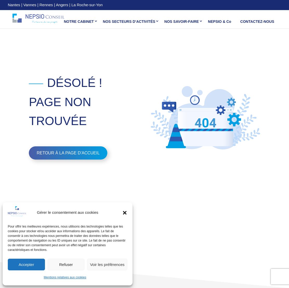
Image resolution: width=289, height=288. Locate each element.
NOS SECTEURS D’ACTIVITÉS (129, 21)
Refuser (66, 264)
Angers (62, 5)
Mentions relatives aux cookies (65, 277)
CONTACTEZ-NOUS (257, 21)
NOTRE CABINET (79, 21)
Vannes (29, 5)
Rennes (46, 5)
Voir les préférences (107, 264)
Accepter (26, 264)
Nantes (14, 5)
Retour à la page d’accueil (68, 153)
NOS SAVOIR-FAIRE (181, 21)
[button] (124, 212)
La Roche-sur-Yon (87, 5)
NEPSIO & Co (219, 21)
